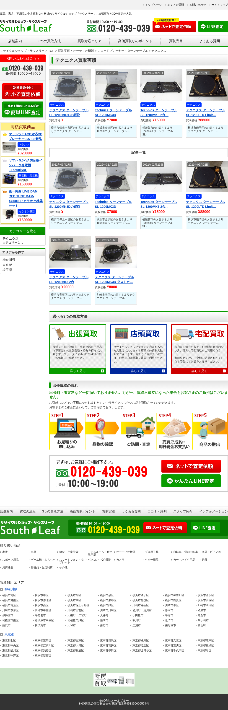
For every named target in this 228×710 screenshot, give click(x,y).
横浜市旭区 (74, 595)
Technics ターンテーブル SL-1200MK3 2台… (158, 112)
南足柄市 (170, 625)
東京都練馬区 (140, 640)
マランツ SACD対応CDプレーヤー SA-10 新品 (25, 136)
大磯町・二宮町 (77, 615)
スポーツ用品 (10, 559)
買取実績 (108, 511)
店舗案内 (15, 41)
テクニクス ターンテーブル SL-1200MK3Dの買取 (68, 112)
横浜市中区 (42, 595)
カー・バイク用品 (184, 559)
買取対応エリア (89, 41)
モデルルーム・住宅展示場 (100, 553)
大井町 (104, 615)
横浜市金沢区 (206, 595)
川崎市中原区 (43, 610)
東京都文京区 (173, 640)
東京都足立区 (140, 645)
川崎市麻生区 (140, 605)
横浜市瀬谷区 (108, 600)
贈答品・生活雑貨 (42, 567)
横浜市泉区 (107, 595)
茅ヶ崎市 (203, 620)
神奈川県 (9, 260)
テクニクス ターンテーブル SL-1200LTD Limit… (205, 112)
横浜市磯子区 (140, 595)
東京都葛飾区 (108, 645)
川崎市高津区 (206, 605)
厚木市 (169, 610)
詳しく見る (78, 371)
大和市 (71, 625)
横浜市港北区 (43, 600)
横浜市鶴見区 (173, 600)
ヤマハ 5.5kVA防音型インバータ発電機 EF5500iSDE (25, 165)
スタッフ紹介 (182, 511)
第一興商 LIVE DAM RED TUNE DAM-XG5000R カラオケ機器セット (26, 199)
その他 (63, 567)
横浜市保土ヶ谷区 (78, 605)
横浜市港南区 (10, 600)
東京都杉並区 (75, 650)
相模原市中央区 (44, 620)
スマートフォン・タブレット (71, 561)
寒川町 (136, 620)
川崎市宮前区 (75, 610)
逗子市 (169, 620)
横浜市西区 (42, 605)
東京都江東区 (206, 640)
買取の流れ (28, 511)
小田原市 (137, 615)
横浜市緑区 (107, 605)
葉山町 (202, 625)
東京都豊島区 (43, 640)
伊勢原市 (7, 615)
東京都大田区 (75, 645)
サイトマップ (220, 4)
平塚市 (169, 615)
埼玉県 (7, 270)
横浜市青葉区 (10, 605)
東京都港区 (204, 650)
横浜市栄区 (74, 600)
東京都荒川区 (173, 645)
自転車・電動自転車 (185, 552)
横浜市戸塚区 (206, 600)
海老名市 (40, 615)
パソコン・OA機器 (99, 559)
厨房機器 (7, 567)
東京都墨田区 (108, 650)
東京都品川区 (10, 650)
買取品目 (176, 41)
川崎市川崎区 (108, 610)
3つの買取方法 (50, 41)
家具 (33, 552)
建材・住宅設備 (68, 552)
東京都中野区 (10, 655)
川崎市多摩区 (10, 610)
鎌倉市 (202, 615)
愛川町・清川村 (142, 610)
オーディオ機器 (125, 552)
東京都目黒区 (108, 640)
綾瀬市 (202, 610)
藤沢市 (6, 625)
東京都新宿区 (43, 655)
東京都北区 (9, 640)
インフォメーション (213, 511)
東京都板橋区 (206, 645)
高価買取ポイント (82, 511)
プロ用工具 (151, 552)
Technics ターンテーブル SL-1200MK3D (113, 112)
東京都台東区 (75, 640)
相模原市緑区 (75, 620)
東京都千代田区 (174, 650)
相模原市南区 (10, 620)
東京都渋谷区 (43, 650)
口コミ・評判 (157, 511)
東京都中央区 (10, 645)
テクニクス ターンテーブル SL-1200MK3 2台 (68, 279)
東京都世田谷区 (142, 650)
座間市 (104, 620)
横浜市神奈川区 (174, 595)
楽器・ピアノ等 (211, 552)
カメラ (120, 559)
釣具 (204, 559)
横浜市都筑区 (140, 600)
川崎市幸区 (172, 605)
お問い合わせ (197, 4)
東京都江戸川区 (44, 645)
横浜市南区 (9, 595)
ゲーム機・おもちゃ (43, 559)
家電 (5, 552)
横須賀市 (40, 625)
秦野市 (104, 625)
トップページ (153, 4)
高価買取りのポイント (135, 41)
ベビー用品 (151, 559)
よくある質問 (175, 4)
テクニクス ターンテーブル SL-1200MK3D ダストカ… (114, 279)
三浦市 (136, 625)
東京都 (7, 265)
